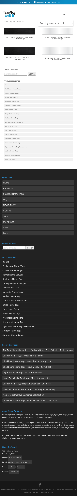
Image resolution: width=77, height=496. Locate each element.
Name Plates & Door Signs (14, 122)
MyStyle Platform (31, 492)
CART (5, 227)
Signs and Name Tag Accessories (16, 147)
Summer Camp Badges (12, 155)
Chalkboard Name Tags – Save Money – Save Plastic (27, 367)
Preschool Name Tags (12, 139)
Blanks (7, 85)
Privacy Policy (47, 492)
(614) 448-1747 (15, 457)
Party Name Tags (10, 130)
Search (32, 73)
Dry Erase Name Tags (12, 101)
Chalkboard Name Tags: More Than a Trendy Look (27, 361)
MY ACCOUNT (9, 222)
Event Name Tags (11, 110)
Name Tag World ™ (9, 489)
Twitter (11, 467)
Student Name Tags (11, 151)
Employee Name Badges (13, 106)
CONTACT (8, 210)
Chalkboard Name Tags (13, 89)
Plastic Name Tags (11, 134)
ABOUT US (8, 188)
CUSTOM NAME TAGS (13, 194)
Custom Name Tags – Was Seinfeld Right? (23, 355)
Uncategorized (10, 159)
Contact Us (14, 471)
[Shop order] (55, 23)
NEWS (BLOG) (9, 205)
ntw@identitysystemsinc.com (19, 462)
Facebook (21, 467)
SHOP (6, 216)
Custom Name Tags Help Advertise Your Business (27, 383)
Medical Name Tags (11, 118)
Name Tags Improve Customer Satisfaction (23, 394)
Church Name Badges (12, 93)
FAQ (5, 199)
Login (5, 233)
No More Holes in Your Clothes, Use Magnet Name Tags (30, 389)
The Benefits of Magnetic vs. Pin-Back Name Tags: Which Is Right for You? (38, 350)
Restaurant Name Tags (12, 143)
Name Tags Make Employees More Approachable (26, 378)
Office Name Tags (11, 126)
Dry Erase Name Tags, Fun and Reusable (22, 372)
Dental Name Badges (12, 97)
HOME (6, 182)
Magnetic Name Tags (12, 114)
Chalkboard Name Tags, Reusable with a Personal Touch (30, 400)
